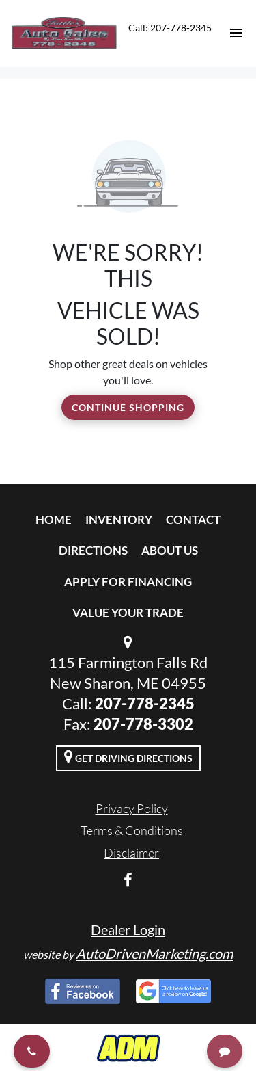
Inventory (118, 519)
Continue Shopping (128, 407)
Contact (193, 519)
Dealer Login (128, 929)
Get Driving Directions (128, 756)
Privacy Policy (132, 808)
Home (53, 519)
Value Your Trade (128, 612)
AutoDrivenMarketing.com (154, 953)
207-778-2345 (145, 703)
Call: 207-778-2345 (170, 28)
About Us (169, 550)
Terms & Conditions (132, 830)
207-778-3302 (143, 724)
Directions (93, 550)
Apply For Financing (128, 581)
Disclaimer (131, 852)
